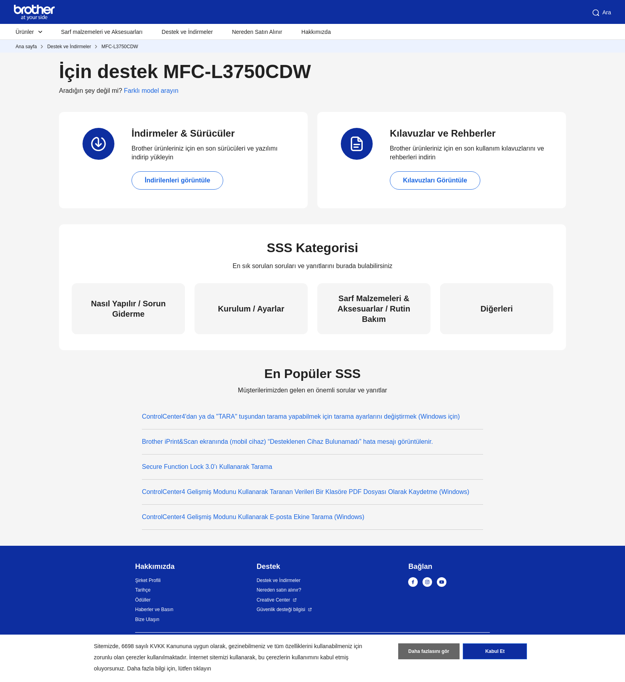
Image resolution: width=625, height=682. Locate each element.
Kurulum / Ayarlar (251, 308)
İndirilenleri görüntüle (177, 180)
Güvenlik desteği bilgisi (281, 609)
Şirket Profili (148, 580)
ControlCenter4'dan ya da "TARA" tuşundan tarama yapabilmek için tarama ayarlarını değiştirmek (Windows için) (301, 416)
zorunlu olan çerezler (120, 657)
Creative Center (273, 600)
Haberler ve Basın (154, 609)
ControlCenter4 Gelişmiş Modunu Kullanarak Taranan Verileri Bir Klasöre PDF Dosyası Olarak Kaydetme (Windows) (305, 491)
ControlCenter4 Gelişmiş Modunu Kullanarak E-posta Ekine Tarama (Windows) (253, 516)
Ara (601, 13)
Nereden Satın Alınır (257, 32)
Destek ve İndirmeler (187, 32)
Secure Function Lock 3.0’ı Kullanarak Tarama (207, 466)
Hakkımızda (316, 32)
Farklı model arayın (151, 90)
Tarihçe (143, 590)
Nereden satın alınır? (279, 590)
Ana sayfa (26, 46)
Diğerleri (496, 308)
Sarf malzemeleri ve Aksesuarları (102, 32)
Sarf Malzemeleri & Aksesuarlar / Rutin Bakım (374, 308)
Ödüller (143, 600)
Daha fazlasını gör (428, 651)
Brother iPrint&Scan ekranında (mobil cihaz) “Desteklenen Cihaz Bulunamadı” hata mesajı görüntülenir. (287, 441)
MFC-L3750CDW (119, 46)
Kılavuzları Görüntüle (435, 180)
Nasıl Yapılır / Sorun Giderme (128, 308)
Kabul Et (495, 651)
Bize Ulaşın (147, 619)
